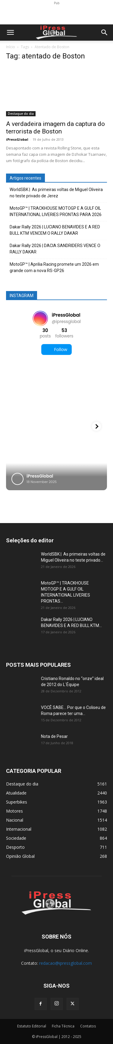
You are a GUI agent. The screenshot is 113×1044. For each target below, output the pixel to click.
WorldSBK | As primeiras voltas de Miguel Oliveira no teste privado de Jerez (56, 192)
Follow (56, 349)
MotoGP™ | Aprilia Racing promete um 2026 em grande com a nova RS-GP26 (54, 267)
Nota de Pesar (54, 736)
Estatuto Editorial (31, 1026)
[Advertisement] (56, 13)
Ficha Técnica (63, 1026)
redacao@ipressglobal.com (65, 963)
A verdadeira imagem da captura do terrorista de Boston (55, 127)
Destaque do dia (21, 113)
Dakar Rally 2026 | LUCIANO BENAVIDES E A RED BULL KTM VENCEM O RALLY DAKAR (55, 230)
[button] (10, 32)
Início (10, 46)
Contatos (88, 1026)
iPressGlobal (17, 139)
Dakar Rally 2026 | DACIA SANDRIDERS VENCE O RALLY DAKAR (55, 248)
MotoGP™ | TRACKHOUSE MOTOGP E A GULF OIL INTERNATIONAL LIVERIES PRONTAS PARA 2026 (56, 211)
